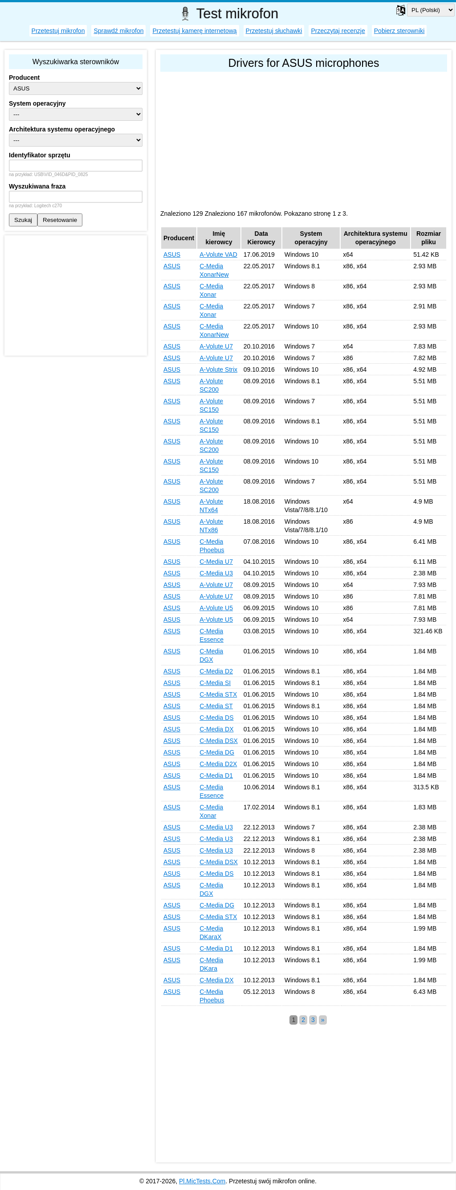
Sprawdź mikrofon (118, 30)
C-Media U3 (216, 573)
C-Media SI (215, 682)
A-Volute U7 (216, 346)
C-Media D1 (216, 775)
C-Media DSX (219, 740)
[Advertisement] (303, 138)
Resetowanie (60, 220)
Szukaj (23, 220)
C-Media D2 (216, 671)
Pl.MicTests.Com (202, 1181)
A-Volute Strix (218, 369)
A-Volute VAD (218, 254)
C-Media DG (217, 752)
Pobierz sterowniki (399, 30)
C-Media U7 (216, 561)
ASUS (171, 254)
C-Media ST (216, 706)
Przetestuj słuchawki (274, 30)
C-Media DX (216, 729)
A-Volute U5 (216, 607)
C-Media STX (218, 694)
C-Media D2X (218, 763)
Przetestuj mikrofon (58, 30)
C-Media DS (216, 717)
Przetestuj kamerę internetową (194, 30)
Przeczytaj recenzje (338, 30)
